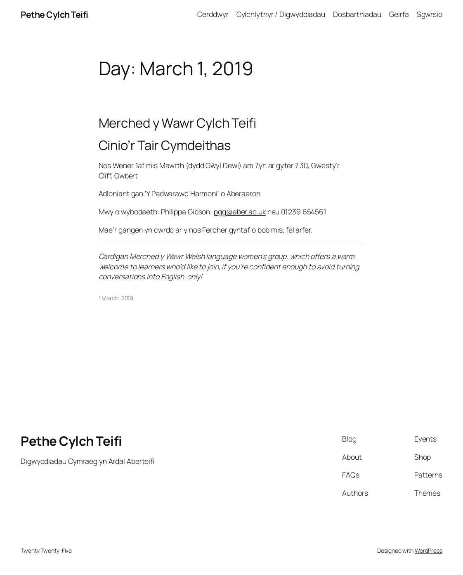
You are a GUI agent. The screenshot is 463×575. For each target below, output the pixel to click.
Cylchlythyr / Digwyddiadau (280, 14)
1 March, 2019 (116, 298)
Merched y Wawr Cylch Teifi (177, 123)
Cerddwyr (212, 14)
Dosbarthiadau (357, 14)
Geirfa (399, 14)
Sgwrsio (429, 14)
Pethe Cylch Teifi (54, 14)
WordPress (428, 550)
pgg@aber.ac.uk (240, 211)
